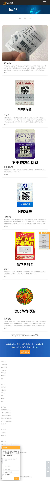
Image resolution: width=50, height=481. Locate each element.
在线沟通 (25, 352)
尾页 (23, 335)
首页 (13, 335)
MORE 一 (6, 72)
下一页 (18, 335)
